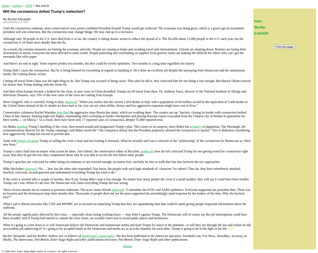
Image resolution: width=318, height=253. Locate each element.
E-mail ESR (261, 33)
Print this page (284, 46)
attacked (22, 126)
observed (71, 102)
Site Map (259, 27)
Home (127, 246)
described (63, 112)
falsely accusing (28, 140)
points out (147, 151)
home (5, 5)
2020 (29, 5)
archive (17, 5)
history (196, 126)
